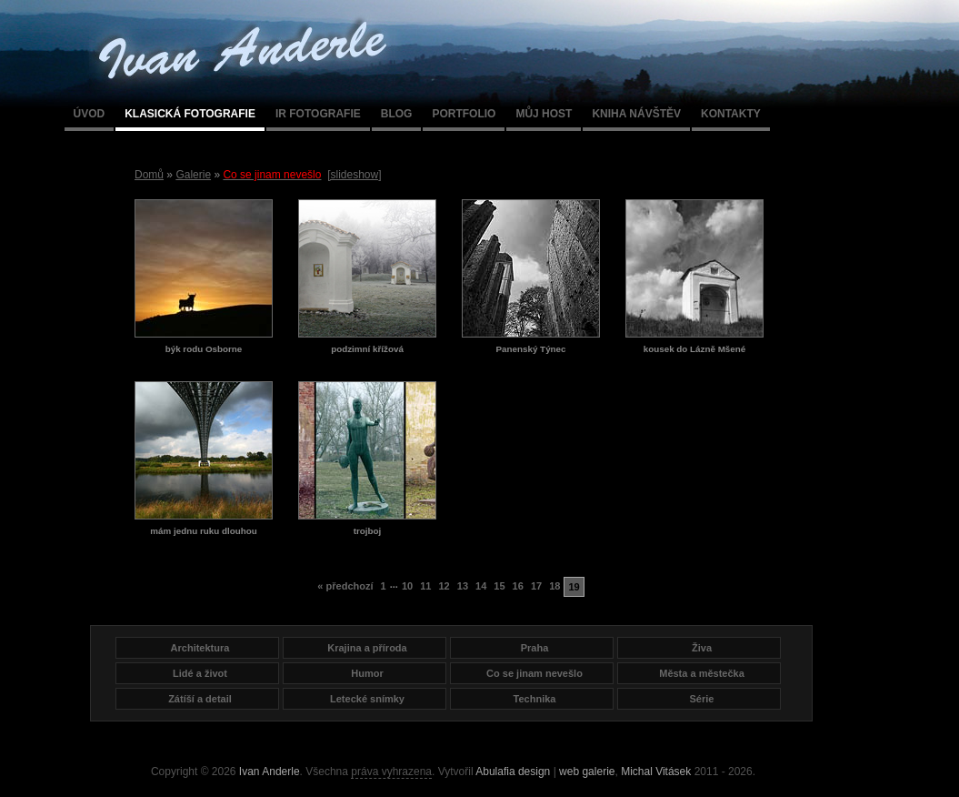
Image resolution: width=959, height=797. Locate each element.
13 (462, 585)
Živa (702, 647)
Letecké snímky (367, 698)
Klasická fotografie (190, 113)
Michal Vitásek (656, 771)
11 (425, 585)
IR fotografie (318, 113)
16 (518, 585)
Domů (149, 174)
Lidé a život (200, 673)
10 (407, 585)
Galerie (193, 174)
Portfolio (463, 113)
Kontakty (731, 113)
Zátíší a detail (200, 698)
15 (499, 585)
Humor (367, 673)
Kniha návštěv (636, 113)
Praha (535, 647)
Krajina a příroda (366, 647)
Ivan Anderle (269, 771)
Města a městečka (701, 673)
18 (554, 585)
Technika (535, 698)
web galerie (586, 771)
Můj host (543, 113)
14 (480, 585)
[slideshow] (354, 174)
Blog (397, 113)
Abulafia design (512, 771)
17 (536, 585)
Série (702, 698)
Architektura (200, 647)
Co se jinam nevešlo (534, 673)
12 (443, 585)
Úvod (89, 113)
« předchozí (345, 585)
